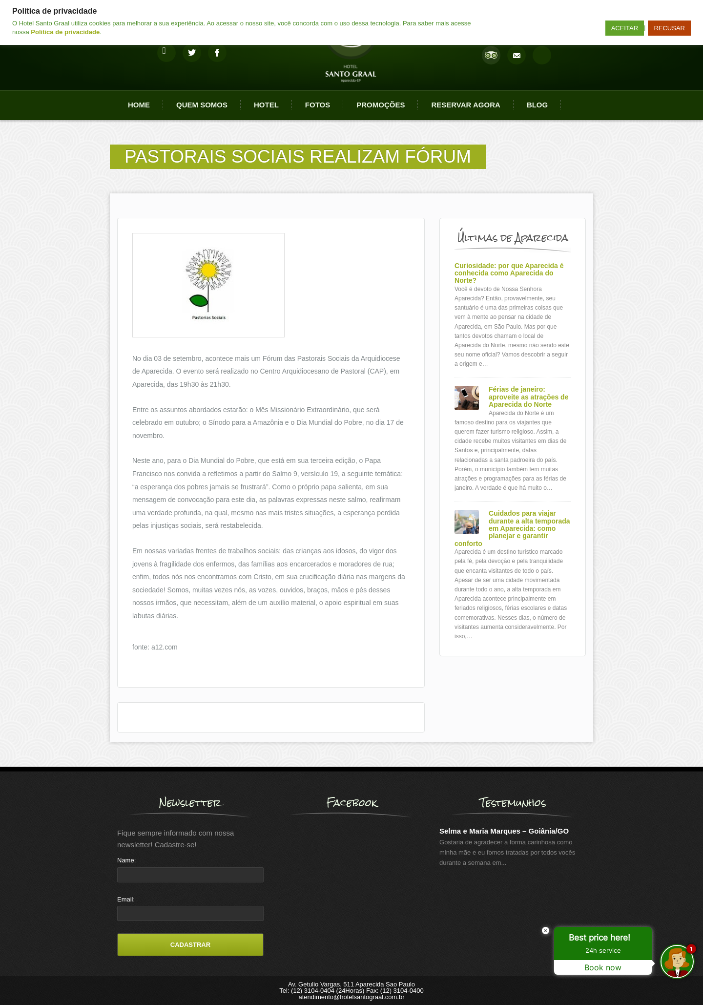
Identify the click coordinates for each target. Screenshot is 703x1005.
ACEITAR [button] (624, 28)
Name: (126, 860)
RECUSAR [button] (669, 28)
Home (139, 105)
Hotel (266, 105)
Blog (537, 105)
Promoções (380, 105)
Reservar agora (465, 105)
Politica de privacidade (65, 32)
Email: (126, 899)
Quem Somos (201, 105)
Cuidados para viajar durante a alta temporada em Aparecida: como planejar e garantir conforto (512, 528)
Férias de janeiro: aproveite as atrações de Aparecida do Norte (528, 397)
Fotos (317, 105)
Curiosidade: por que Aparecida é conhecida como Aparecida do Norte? (509, 273)
